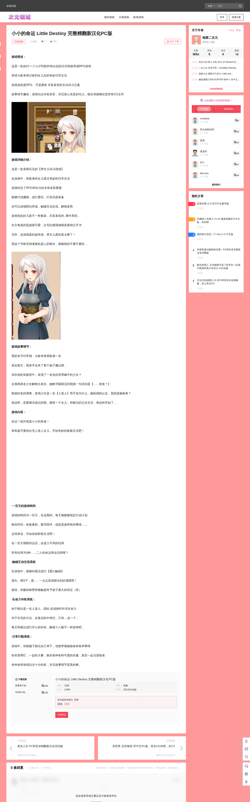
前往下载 (173, 41)
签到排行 (216, 184)
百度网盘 (61, 714)
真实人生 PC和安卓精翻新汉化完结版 (40, 746)
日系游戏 (18, 41)
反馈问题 (11, 6)
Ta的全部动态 (216, 89)
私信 (238, 30)
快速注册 (236, 17)
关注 (230, 30)
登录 (222, 17)
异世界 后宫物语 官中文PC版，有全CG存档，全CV (143, 746)
